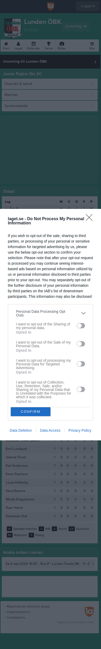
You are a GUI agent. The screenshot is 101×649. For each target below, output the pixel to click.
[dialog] (50, 324)
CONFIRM (31, 412)
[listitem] (50, 313)
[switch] (81, 325)
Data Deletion (21, 430)
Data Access (50, 430)
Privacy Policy (80, 430)
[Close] (91, 219)
